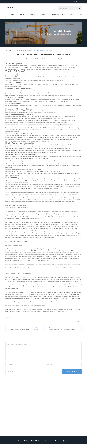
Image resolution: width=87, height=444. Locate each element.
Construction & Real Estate (58, 14)
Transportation (59, 440)
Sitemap (67, 440)
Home (12, 14)
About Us (22, 14)
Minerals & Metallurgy (23, 440)
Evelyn (28, 58)
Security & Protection (47, 440)
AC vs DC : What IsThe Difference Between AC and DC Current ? (37, 50)
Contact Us (32, 14)
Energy (72, 14)
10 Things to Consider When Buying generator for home (62, 329)
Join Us (75, 1)
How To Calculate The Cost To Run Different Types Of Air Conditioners (28, 329)
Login (79, 1)
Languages (43, 14)
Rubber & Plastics (35, 440)
